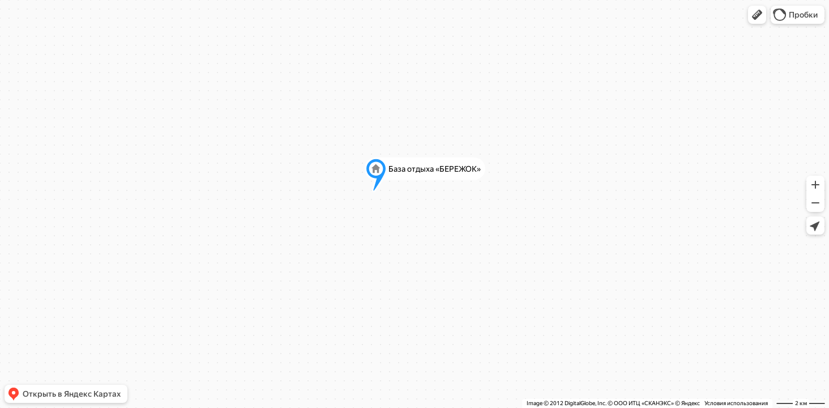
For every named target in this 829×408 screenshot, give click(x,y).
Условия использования (736, 403)
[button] (757, 15)
